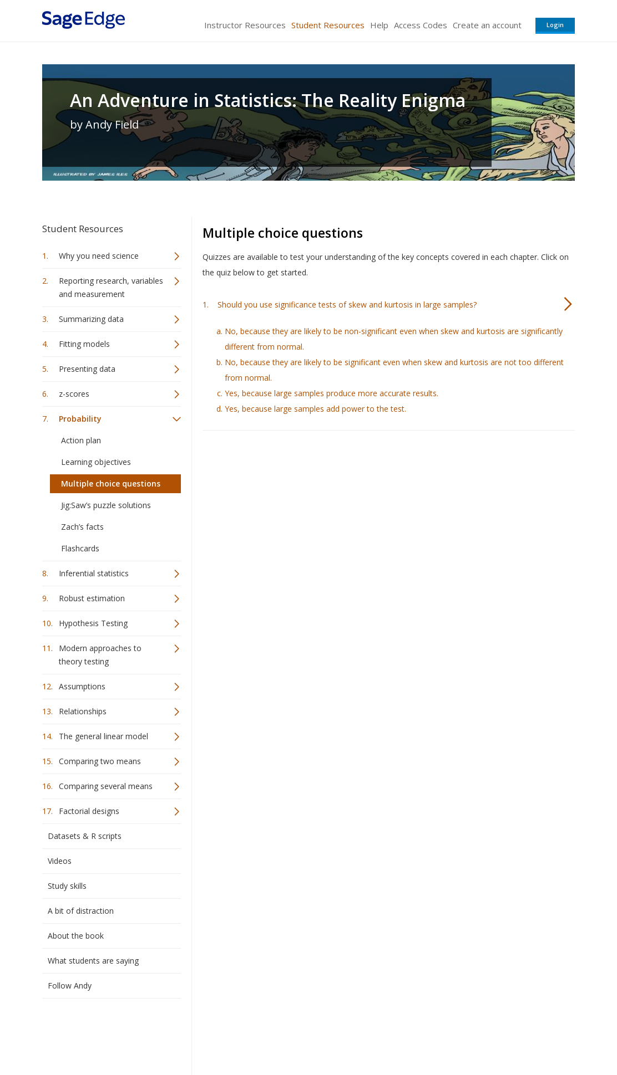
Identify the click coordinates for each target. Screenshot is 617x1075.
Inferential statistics (94, 573)
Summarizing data (91, 319)
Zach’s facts (82, 526)
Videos (60, 861)
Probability (80, 418)
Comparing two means (100, 761)
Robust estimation (92, 598)
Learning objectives (96, 462)
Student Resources (328, 24)
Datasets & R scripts (85, 836)
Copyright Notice (439, 1033)
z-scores (74, 393)
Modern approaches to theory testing (100, 655)
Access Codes (420, 24)
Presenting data (87, 369)
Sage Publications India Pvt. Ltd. (203, 1033)
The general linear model (103, 736)
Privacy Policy (501, 1033)
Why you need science (99, 255)
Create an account (487, 24)
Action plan (81, 440)
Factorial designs (89, 811)
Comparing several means (106, 786)
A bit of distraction (81, 910)
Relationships (83, 711)
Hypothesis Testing (93, 623)
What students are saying (93, 960)
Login (555, 25)
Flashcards (80, 548)
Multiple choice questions (110, 483)
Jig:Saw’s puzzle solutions (106, 505)
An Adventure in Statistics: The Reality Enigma (268, 100)
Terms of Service (371, 1033)
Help (379, 24)
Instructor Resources (245, 24)
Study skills (67, 886)
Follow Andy (70, 985)
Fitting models (84, 344)
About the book (76, 935)
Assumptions (82, 686)
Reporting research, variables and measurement (111, 287)
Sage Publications (105, 1033)
